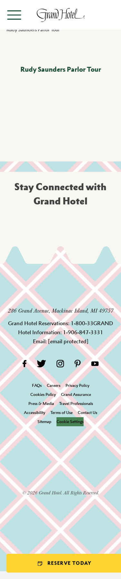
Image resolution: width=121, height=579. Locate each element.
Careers (53, 385)
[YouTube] (95, 363)
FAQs (37, 385)
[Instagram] (60, 363)
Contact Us (87, 412)
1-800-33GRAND (92, 323)
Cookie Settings (70, 421)
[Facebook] (24, 363)
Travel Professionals (76, 403)
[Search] (111, 15)
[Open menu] (14, 15)
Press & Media (41, 403)
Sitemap (44, 421)
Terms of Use (61, 412)
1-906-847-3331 (83, 332)
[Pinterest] (78, 363)
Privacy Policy (77, 385)
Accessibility (34, 412)
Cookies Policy (43, 394)
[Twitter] (41, 363)
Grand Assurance (76, 394)
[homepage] (60, 15)
